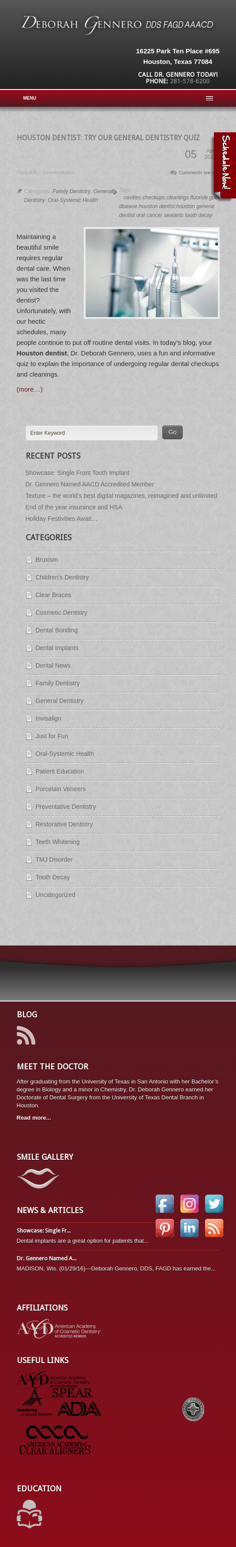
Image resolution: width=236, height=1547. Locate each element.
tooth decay (198, 215)
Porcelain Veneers (61, 788)
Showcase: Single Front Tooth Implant (78, 472)
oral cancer (149, 215)
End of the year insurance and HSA (74, 507)
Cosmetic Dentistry (61, 612)
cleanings (177, 197)
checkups (153, 197)
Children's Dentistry (62, 577)
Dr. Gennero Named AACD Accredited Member (90, 484)
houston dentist (157, 206)
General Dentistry (60, 700)
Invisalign (48, 718)
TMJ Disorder (54, 859)
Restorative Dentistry (64, 824)
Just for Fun (52, 736)
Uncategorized (55, 894)
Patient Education (60, 771)
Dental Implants (57, 647)
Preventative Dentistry (66, 806)
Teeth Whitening (58, 841)
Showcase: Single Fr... (44, 1230)
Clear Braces (53, 594)
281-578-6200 (190, 81)
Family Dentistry (71, 191)
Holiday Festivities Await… (62, 518)
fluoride (198, 197)
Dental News (53, 665)
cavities (132, 197)
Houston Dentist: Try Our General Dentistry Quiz (108, 138)
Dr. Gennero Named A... (46, 1258)
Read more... (34, 1117)
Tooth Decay (53, 877)
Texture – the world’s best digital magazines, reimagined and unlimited (121, 495)
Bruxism (47, 559)
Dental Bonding (57, 630)
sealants (174, 215)
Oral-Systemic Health (73, 200)
